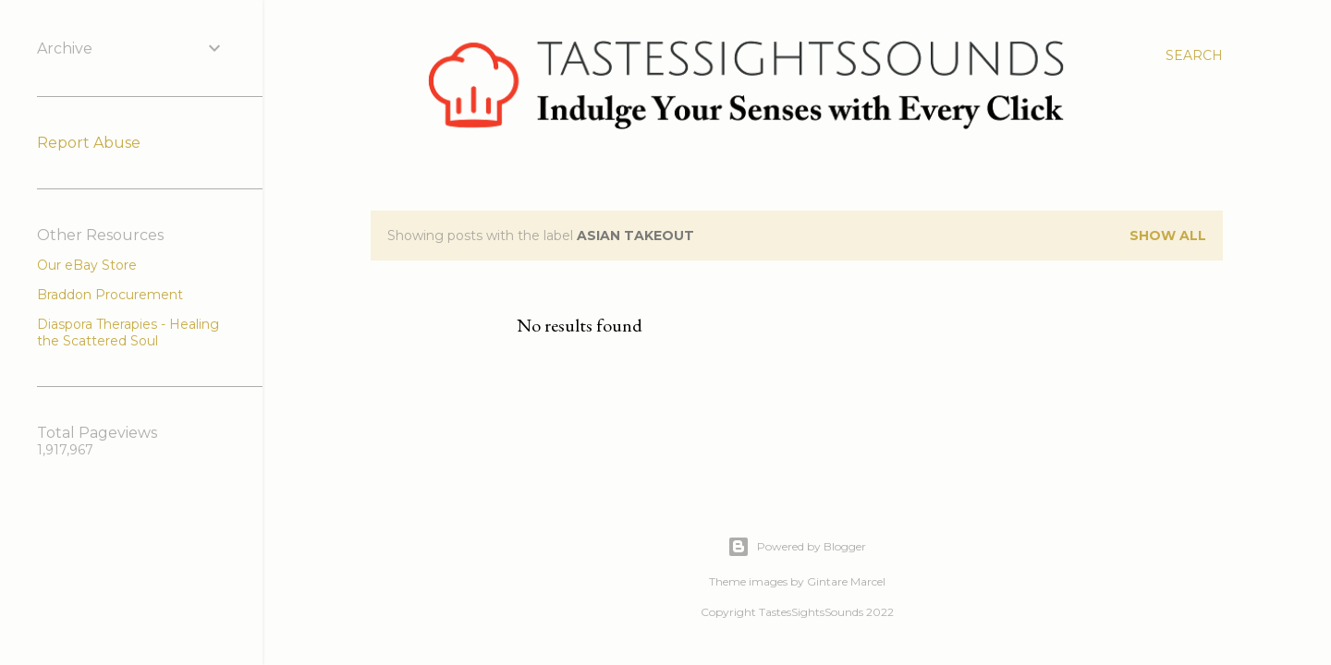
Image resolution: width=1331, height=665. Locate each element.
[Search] (1194, 55)
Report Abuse (88, 142)
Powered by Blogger (796, 547)
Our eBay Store (87, 265)
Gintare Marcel (846, 581)
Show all (1168, 235)
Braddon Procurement (110, 294)
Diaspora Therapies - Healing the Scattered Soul (128, 332)
